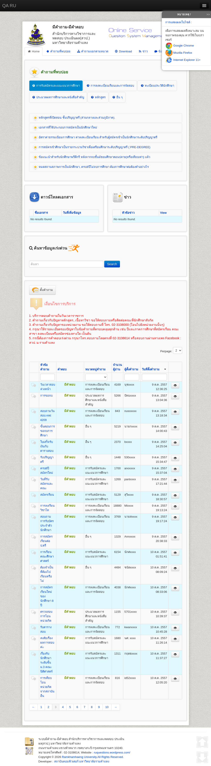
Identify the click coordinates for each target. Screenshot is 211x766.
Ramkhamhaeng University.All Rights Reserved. (93, 757)
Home (34, 51)
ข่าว (143, 51)
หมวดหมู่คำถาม (95, 369)
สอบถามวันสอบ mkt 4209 (47, 415)
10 (107, 707)
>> (208, 14)
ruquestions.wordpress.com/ (112, 752)
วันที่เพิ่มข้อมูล (72, 212)
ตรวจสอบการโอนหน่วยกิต (46, 616)
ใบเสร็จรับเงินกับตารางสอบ (46, 446)
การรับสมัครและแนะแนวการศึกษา (56, 85)
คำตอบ (62, 369)
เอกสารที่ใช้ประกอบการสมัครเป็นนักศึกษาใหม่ (65, 127)
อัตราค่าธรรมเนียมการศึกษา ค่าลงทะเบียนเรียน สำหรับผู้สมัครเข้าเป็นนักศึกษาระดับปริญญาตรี (95, 137)
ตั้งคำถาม (42, 290)
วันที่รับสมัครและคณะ (46, 484)
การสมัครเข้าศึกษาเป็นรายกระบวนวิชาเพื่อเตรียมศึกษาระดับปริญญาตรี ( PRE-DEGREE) (91, 147)
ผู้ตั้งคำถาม (131, 369)
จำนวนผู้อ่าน (117, 367)
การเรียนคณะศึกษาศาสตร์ (47, 556)
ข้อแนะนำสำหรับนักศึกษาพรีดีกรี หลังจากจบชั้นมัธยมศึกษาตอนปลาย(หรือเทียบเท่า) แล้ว (91, 157)
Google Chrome (179, 45)
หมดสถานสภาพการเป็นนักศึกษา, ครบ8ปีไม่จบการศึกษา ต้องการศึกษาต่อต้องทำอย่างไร (91, 167)
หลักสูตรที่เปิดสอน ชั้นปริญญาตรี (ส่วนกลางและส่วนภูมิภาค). (74, 118)
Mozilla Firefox (178, 52)
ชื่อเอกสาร (41, 212)
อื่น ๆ (117, 97)
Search (112, 264)
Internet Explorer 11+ (182, 60)
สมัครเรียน (47, 494)
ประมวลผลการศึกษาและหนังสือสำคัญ (58, 97)
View (163, 212)
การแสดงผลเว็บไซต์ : (178, 22)
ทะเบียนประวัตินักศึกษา (157, 85)
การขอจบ (46, 395)
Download (123, 51)
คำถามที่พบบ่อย (57, 51)
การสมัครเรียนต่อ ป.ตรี (46, 541)
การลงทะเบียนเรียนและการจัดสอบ (110, 85)
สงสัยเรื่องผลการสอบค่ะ (47, 642)
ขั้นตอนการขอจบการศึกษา (47, 431)
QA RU (9, 5)
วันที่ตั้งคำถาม (154, 369)
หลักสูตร (98, 97)
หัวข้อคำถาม (44, 367)
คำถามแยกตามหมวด (92, 51)
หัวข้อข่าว (128, 212)
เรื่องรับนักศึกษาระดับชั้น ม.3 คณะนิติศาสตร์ (46, 662)
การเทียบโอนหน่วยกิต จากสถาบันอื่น (47, 687)
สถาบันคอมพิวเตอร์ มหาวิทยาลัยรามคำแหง (81, 761)
